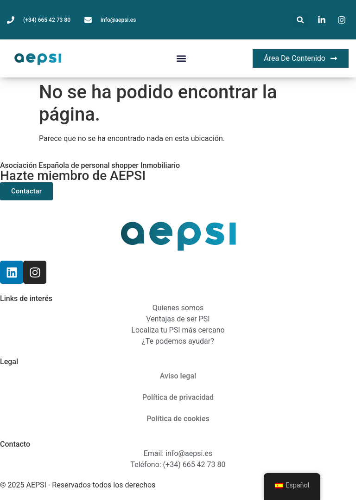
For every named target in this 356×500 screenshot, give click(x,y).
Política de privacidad (178, 397)
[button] (300, 20)
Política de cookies (178, 418)
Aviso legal (178, 376)
